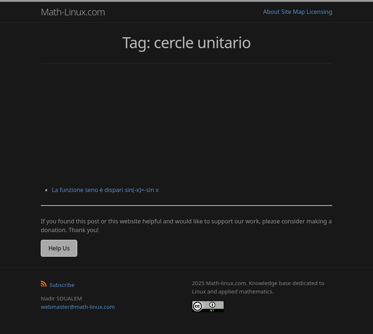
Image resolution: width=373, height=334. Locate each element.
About (271, 12)
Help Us (59, 248)
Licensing (319, 12)
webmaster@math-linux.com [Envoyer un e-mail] (78, 306)
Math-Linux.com (73, 11)
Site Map (293, 12)
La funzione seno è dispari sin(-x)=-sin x (105, 190)
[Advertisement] (186, 125)
